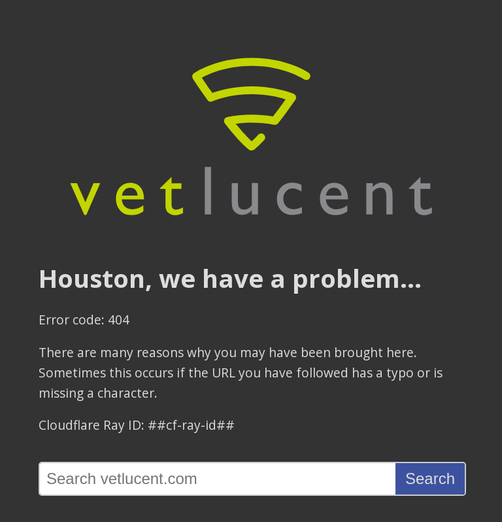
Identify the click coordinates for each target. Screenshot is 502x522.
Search (430, 478)
